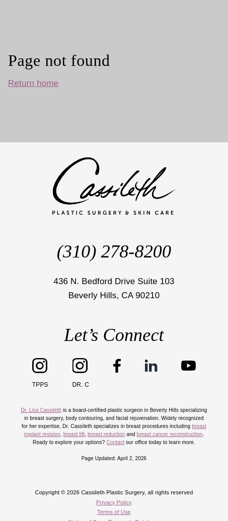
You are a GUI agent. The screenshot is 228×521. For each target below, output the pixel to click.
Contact (115, 442)
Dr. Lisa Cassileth (41, 410)
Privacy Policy (114, 502)
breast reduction (106, 434)
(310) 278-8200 (114, 251)
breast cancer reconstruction (170, 434)
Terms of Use (114, 512)
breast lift (74, 434)
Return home (33, 83)
